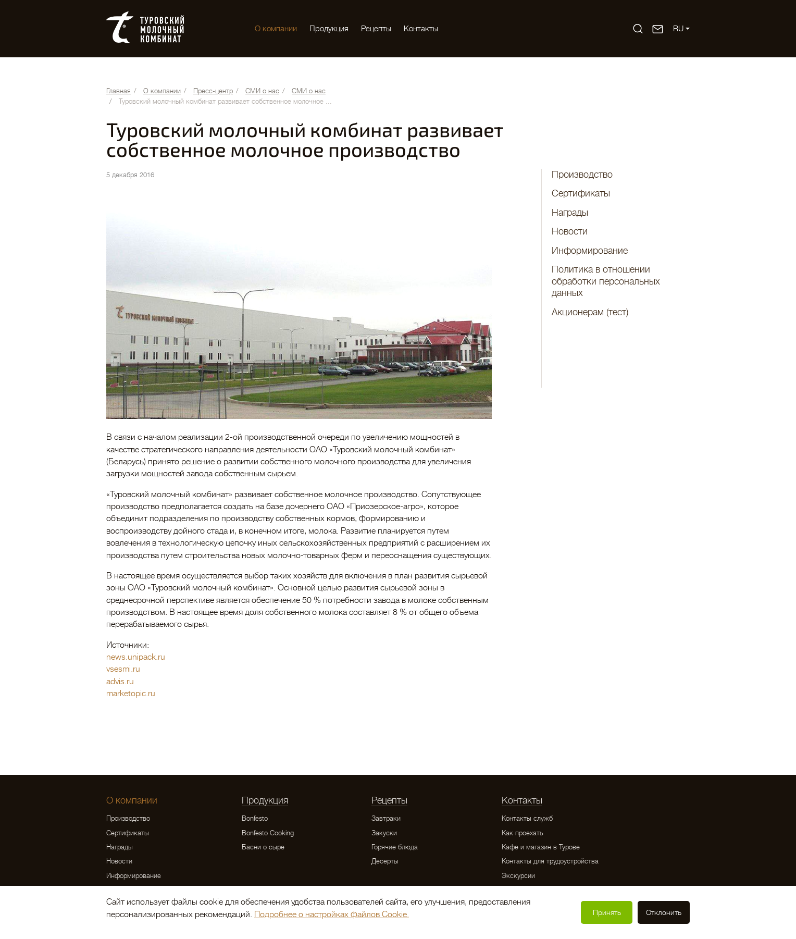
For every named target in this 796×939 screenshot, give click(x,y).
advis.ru (120, 681)
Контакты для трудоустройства (550, 861)
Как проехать (522, 833)
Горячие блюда (394, 847)
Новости (570, 231)
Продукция (329, 28)
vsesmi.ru (123, 669)
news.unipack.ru (135, 657)
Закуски (384, 833)
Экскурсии (518, 876)
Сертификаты (581, 193)
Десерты (385, 861)
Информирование (590, 250)
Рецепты (376, 28)
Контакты (421, 28)
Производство (582, 174)
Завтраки (386, 818)
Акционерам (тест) (590, 312)
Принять (607, 912)
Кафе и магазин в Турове (541, 847)
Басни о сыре (263, 847)
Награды (570, 212)
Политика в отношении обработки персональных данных (606, 281)
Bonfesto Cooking (268, 833)
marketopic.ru (130, 693)
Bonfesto (255, 818)
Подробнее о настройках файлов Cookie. (331, 914)
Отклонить (663, 912)
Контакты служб (527, 818)
